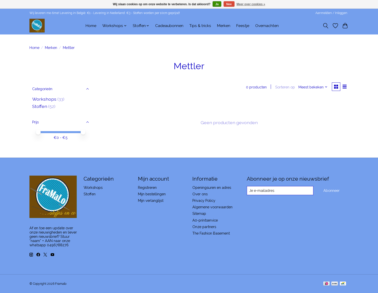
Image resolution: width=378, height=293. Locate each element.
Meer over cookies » (251, 4)
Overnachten (267, 25)
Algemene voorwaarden (212, 207)
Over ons (200, 194)
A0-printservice (205, 220)
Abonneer (331, 190)
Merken (223, 25)
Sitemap (199, 213)
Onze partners (204, 227)
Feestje (242, 25)
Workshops (44, 99)
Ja (217, 4)
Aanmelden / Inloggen (331, 13)
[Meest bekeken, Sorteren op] (312, 87)
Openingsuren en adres (211, 187)
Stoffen (39, 106)
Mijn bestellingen (152, 194)
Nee (229, 4)
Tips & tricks (200, 25)
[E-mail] (280, 190)
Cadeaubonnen (169, 25)
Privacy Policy (203, 200)
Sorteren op (285, 87)
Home (91, 25)
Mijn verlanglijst (150, 200)
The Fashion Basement (211, 233)
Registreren (147, 187)
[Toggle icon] (325, 25)
